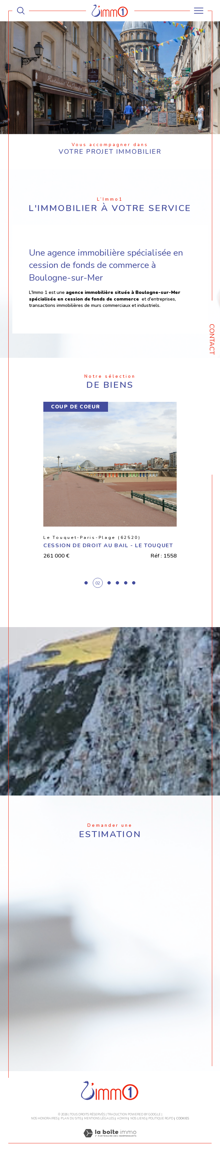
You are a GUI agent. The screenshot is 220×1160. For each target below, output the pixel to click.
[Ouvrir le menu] (199, 10)
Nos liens (138, 1119)
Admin (122, 1119)
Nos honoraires (44, 1119)
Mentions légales (99, 1119)
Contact (211, 339)
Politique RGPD (160, 1119)
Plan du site (71, 1119)
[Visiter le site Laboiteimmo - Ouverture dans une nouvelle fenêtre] (110, 1140)
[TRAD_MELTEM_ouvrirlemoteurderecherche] (21, 11)
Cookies (182, 1118)
